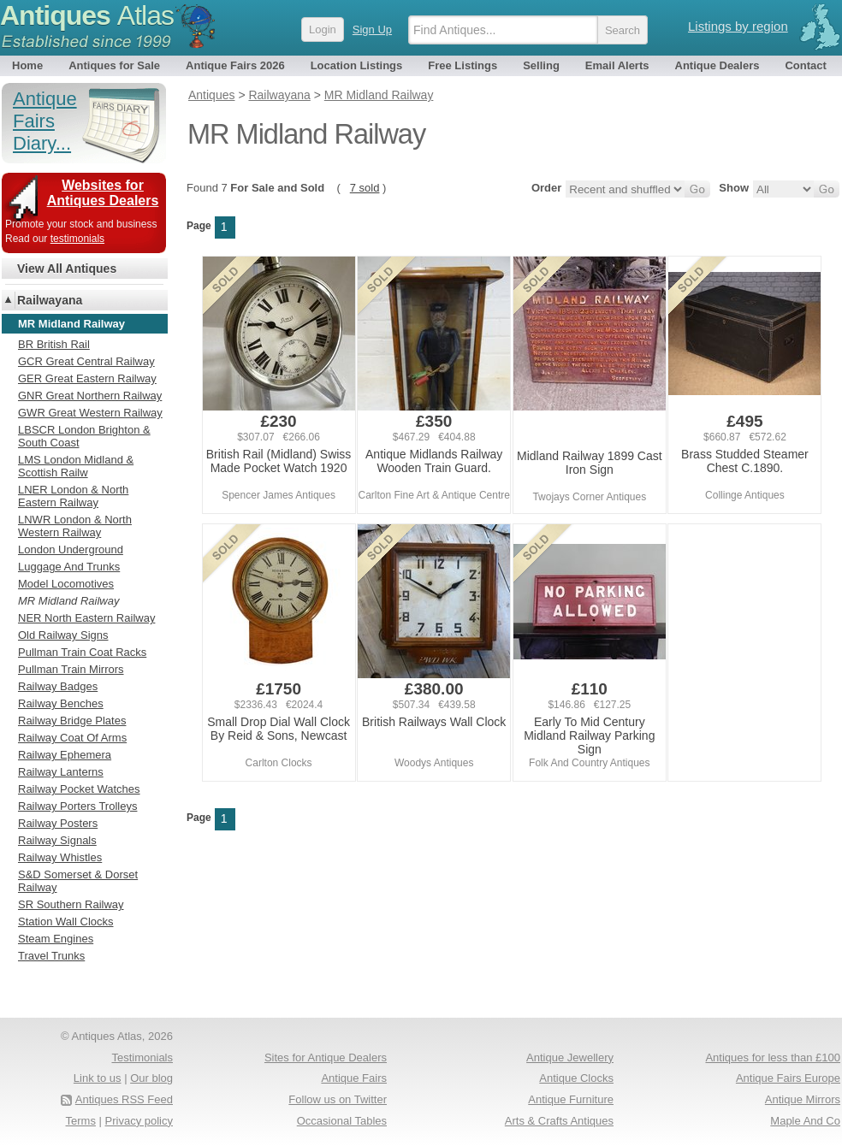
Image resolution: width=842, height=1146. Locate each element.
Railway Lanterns (61, 771)
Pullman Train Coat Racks (82, 652)
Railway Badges (58, 686)
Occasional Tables (342, 1120)
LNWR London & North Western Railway (75, 526)
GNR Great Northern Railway (90, 395)
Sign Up (372, 29)
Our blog (151, 1078)
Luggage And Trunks (69, 566)
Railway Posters (58, 823)
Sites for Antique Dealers (325, 1057)
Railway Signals (57, 840)
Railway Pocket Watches (79, 789)
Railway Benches (61, 703)
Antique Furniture (571, 1099)
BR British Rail (54, 344)
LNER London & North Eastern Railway (73, 496)
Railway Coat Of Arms (72, 737)
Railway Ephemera (64, 754)
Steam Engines (55, 938)
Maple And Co (805, 1120)
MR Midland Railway (68, 600)
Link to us (98, 1078)
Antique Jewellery (570, 1057)
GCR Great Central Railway (86, 361)
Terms (81, 1120)
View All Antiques (66, 268)
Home (27, 65)
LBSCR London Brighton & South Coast (84, 436)
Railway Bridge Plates (72, 720)
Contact (805, 65)
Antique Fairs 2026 (235, 65)
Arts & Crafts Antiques (559, 1120)
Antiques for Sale (114, 65)
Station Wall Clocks (66, 921)
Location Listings (357, 65)
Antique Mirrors (802, 1099)
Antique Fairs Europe (788, 1078)
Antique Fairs (354, 1078)
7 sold (365, 187)
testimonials (77, 239)
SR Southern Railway (71, 904)
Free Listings (462, 65)
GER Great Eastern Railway (87, 378)
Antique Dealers (717, 65)
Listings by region (738, 26)
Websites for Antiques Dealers (103, 193)
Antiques (87, 15)
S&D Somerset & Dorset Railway (78, 881)
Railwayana (49, 300)
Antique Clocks (576, 1078)
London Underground (70, 549)
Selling (541, 65)
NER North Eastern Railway (86, 617)
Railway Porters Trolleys (77, 806)
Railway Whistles (60, 857)
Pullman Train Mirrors (71, 669)
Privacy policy (139, 1120)
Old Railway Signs (63, 635)
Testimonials (142, 1057)
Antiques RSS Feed (124, 1099)
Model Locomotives (66, 583)
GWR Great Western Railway (90, 412)
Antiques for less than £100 (772, 1057)
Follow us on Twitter (337, 1099)
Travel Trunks (51, 955)
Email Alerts (617, 65)
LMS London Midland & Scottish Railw (75, 466)
